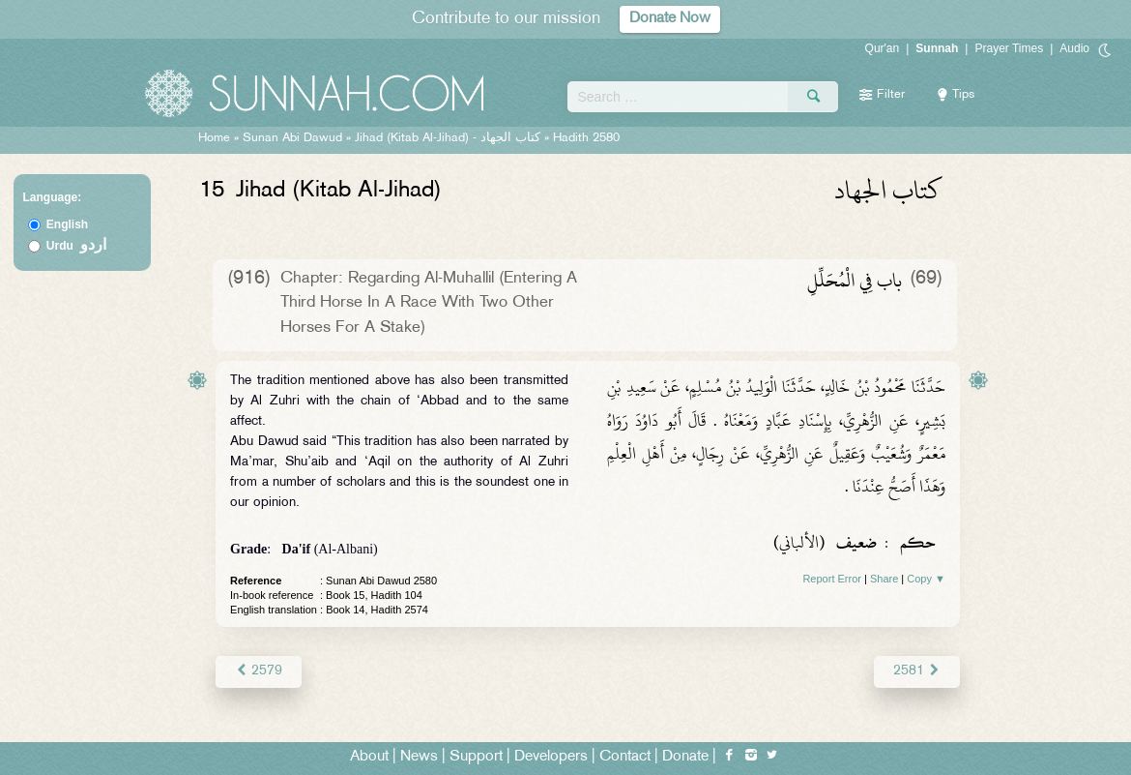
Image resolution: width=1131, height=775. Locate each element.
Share (884, 578)
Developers (551, 757)
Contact (625, 757)
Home (214, 138)
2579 (258, 671)
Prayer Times (1008, 48)
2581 (917, 671)
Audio (1074, 48)
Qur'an (882, 48)
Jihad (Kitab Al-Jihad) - (449, 138)
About (369, 757)
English (67, 224)
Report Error (831, 578)
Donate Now (669, 19)
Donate (685, 757)
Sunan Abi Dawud (292, 138)
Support (476, 757)
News (419, 757)
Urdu (76, 246)
